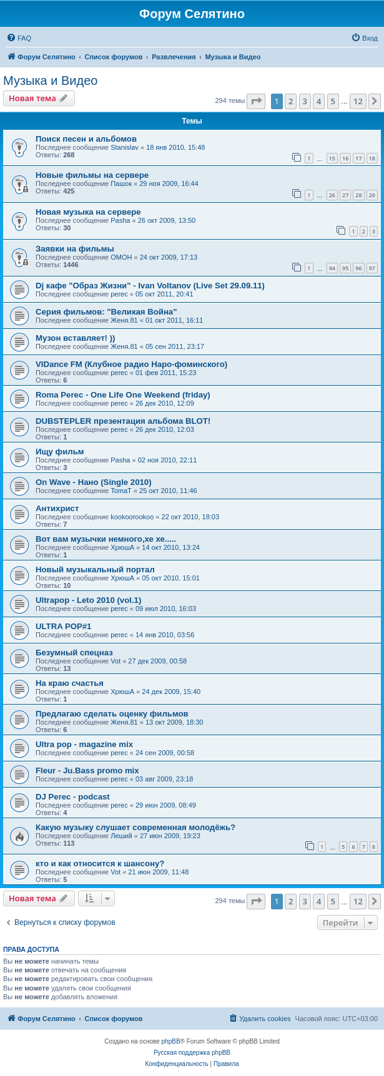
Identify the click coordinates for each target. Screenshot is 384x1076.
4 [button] (319, 101)
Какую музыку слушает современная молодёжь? (135, 827)
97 (372, 268)
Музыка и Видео (50, 80)
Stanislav (125, 147)
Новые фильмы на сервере (92, 175)
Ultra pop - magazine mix (84, 744)
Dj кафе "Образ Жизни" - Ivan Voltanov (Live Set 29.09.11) (150, 285)
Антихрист (57, 508)
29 (372, 195)
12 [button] (358, 101)
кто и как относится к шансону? (100, 863)
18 (372, 158)
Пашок (121, 183)
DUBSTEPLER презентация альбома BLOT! (123, 421)
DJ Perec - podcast (73, 796)
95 (345, 268)
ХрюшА (122, 547)
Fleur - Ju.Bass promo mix (87, 770)
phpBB (171, 1041)
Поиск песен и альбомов (86, 139)
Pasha (120, 220)
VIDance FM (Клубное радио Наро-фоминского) (131, 364)
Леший (121, 835)
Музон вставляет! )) (75, 338)
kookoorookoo (132, 517)
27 (345, 195)
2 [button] (290, 101)
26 (332, 195)
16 (345, 158)
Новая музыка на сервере (88, 212)
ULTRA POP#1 (63, 626)
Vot (116, 661)
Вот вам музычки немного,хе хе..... (106, 539)
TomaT (121, 490)
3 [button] (305, 101)
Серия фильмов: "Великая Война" (106, 311)
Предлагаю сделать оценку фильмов (112, 713)
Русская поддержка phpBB (192, 1052)
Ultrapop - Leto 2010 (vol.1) (88, 600)
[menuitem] (18, 38)
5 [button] (333, 101)
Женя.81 (124, 320)
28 (358, 195)
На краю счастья (70, 683)
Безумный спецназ (74, 652)
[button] (256, 101)
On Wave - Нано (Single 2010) (94, 482)
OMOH (121, 257)
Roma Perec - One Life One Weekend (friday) (123, 394)
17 (358, 158)
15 (332, 158)
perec (119, 294)
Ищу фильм (60, 451)
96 (358, 268)
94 (332, 268)
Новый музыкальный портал (95, 569)
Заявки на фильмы (75, 248)
